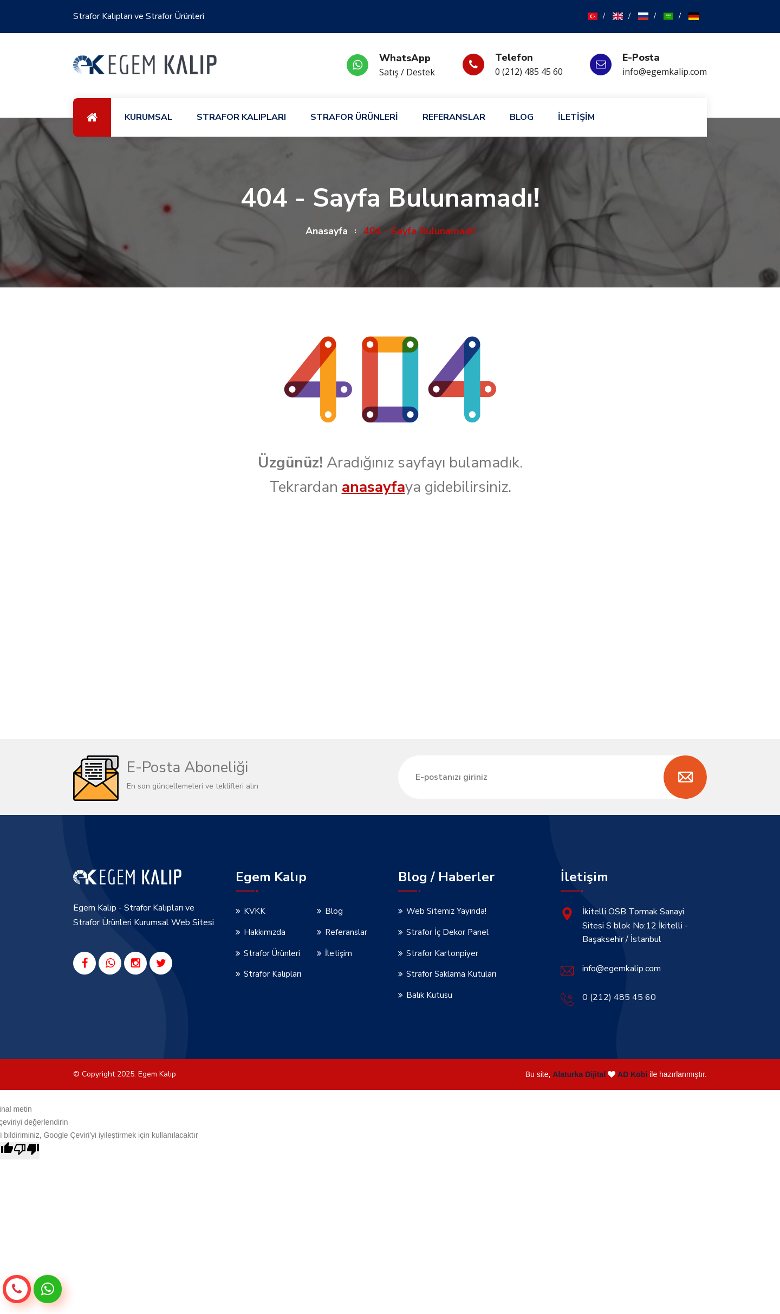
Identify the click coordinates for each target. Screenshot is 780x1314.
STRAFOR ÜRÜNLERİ (354, 117)
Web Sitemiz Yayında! (446, 911)
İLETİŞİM (576, 117)
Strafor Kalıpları (272, 974)
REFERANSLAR (453, 117)
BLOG (522, 117)
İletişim (338, 953)
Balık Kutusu (429, 995)
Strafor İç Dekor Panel (447, 932)
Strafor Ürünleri (272, 953)
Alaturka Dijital (579, 1074)
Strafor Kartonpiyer (442, 953)
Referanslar (346, 932)
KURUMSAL (148, 117)
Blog (334, 911)
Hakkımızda (264, 932)
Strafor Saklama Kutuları (451, 974)
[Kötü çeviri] (27, 1150)
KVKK (254, 911)
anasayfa (373, 487)
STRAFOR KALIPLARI (241, 117)
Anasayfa (327, 231)
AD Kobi (632, 1074)
